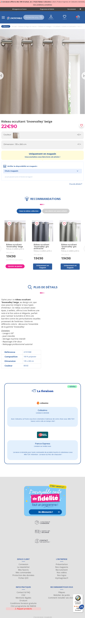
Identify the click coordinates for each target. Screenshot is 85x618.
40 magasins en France (19, 9)
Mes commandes (23, 572)
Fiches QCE (23, 578)
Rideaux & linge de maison (27, 26)
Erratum (23, 600)
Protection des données (23, 575)
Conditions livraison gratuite (23, 603)
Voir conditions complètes (42, 5)
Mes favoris (23, 570)
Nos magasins (61, 567)
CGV (23, 595)
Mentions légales (23, 597)
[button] (81, 607)
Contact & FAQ (23, 592)
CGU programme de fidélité (23, 606)
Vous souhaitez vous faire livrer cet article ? (42, 157)
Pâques (61, 592)
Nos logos (61, 575)
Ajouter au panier (15, 266)
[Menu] (81, 595)
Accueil (14, 26)
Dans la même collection (28, 211)
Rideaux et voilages (45, 26)
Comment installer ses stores (61, 597)
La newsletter (23, 567)
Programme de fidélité (47, 9)
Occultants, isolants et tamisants (64, 26)
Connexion (23, 564)
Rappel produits (23, 608)
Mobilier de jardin (62, 595)
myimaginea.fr (61, 578)
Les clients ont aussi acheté (56, 211)
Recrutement (72, 9)
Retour (5, 26)
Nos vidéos (62, 572)
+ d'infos (72, 387)
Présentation (62, 564)
